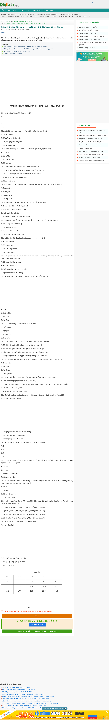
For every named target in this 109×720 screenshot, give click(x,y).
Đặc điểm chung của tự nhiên (89, 30)
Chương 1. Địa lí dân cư (66, 16)
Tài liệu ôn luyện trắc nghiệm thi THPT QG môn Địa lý (16, 16)
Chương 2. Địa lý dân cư (26, 14)
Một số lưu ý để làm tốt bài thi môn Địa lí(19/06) (16, 687)
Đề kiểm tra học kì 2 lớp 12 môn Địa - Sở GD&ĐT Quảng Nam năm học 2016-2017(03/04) (28, 696)
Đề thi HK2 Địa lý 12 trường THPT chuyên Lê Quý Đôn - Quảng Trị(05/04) (23, 694)
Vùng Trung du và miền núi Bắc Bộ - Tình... (91, 138)
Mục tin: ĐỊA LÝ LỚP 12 (23, 29)
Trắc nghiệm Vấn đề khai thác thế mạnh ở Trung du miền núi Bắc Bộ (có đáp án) (25, 46)
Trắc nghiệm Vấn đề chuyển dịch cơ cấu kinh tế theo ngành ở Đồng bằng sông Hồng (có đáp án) (29, 49)
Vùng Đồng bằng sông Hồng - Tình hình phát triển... (92, 131)
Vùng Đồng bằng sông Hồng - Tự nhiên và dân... (93, 135)
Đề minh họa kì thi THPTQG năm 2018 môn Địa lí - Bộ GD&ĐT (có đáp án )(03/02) (26, 698)
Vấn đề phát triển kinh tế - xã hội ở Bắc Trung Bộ (17, 51)
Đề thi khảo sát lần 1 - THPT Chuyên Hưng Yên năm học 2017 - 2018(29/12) (24, 705)
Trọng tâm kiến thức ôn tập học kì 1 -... (90, 145)
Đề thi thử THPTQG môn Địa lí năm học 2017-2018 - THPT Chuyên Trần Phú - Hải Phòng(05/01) (30, 703)
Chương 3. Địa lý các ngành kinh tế (47, 14)
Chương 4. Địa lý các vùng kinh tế (70, 14)
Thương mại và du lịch (85, 148)
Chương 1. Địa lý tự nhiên (8, 14)
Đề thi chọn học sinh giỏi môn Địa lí (45, 16)
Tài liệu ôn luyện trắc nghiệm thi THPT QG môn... (92, 43)
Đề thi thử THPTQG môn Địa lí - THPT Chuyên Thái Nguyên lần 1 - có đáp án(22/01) (26, 701)
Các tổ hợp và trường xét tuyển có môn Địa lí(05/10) (17, 692)
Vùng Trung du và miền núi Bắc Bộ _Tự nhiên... (92, 142)
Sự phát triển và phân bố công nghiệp (89, 157)
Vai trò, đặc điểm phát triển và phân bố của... (91, 154)
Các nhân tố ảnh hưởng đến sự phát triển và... (92, 160)
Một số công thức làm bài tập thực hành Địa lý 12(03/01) (18, 689)
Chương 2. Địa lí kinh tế (83, 16)
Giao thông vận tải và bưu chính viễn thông (91, 151)
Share (94, 3)
